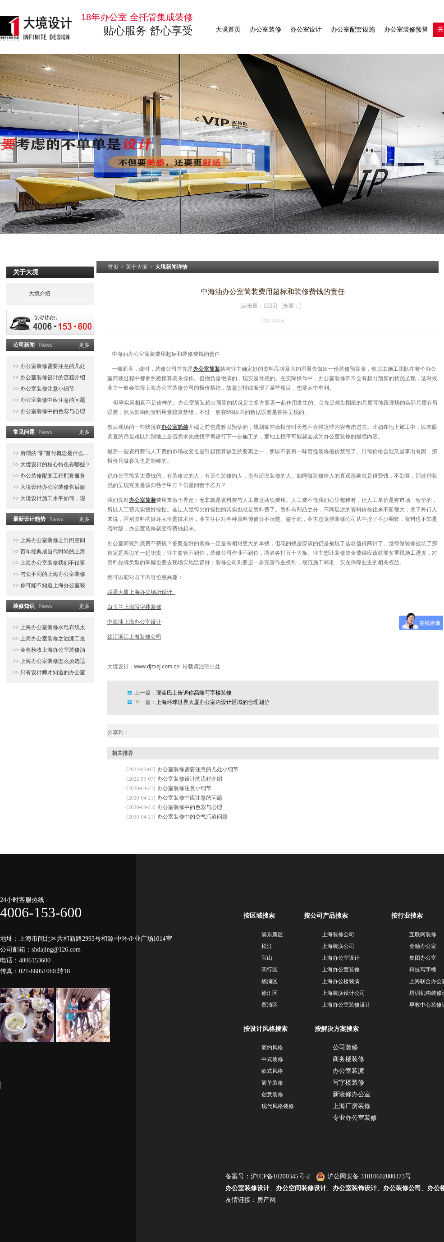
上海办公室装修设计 (346, 1005)
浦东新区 (272, 934)
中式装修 (272, 1059)
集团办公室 (422, 958)
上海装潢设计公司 (343, 993)
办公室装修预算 (406, 29)
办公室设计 (306, 29)
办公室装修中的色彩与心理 (52, 411)
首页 (113, 267)
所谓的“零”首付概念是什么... (53, 453)
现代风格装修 (277, 1106)
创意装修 (272, 1094)
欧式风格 (272, 1071)
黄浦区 (269, 1005)
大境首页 (228, 29)
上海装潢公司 (338, 946)
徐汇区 (269, 993)
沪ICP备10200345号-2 (280, 1176)
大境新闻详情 (171, 267)
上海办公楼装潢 (341, 981)
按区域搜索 (259, 915)
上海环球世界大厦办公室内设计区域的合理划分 (213, 702)
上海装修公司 (338, 934)
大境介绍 (39, 293)
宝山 (266, 958)
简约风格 (272, 1047)
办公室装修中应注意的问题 (52, 400)
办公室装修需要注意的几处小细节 (197, 769)
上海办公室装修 (341, 969)
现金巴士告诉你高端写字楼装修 (194, 693)
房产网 (266, 1199)
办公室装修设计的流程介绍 (52, 377)
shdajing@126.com (56, 949)
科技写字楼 (422, 969)
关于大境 (136, 267)
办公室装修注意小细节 (46, 389)
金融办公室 (422, 946)
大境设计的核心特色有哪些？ (55, 464)
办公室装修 (265, 29)
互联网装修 (422, 934)
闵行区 (269, 969)
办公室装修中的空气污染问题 (192, 817)
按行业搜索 (407, 915)
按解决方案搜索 (337, 1029)
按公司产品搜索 (326, 915)
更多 (84, 345)
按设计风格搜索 (265, 1029)
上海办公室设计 (341, 958)
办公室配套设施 (353, 29)
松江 (266, 946)
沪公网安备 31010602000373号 (363, 1176)
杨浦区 (269, 981)
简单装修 (272, 1083)
